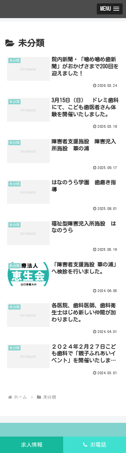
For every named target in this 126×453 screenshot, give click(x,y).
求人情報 (31, 444)
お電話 (94, 444)
